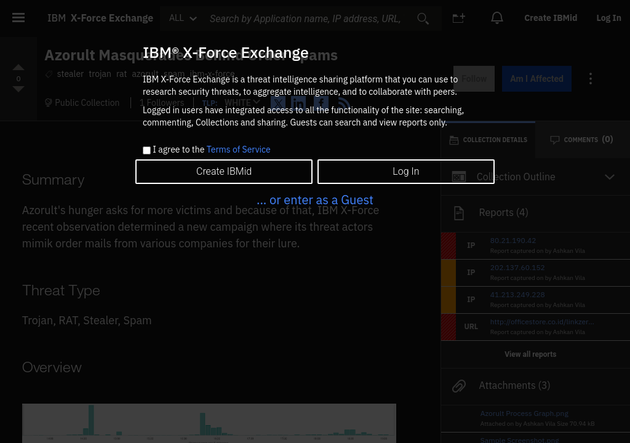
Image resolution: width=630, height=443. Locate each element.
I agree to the (211, 150)
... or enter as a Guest (315, 199)
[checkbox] (147, 150)
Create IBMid (224, 171)
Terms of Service (239, 149)
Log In (406, 171)
